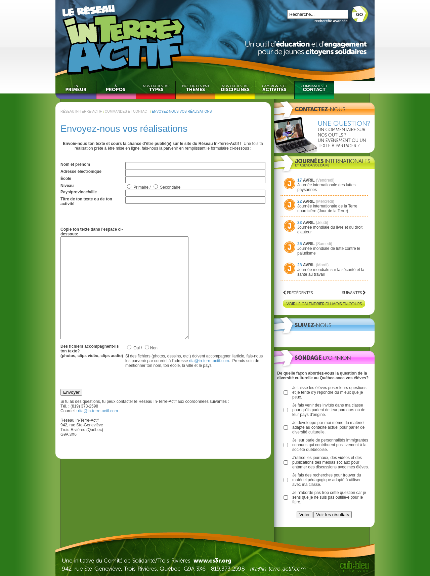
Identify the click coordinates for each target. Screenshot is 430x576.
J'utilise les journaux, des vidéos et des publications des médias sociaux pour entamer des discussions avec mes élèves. (330, 462)
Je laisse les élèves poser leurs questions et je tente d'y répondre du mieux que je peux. (329, 392)
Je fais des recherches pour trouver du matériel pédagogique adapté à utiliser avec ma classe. (326, 480)
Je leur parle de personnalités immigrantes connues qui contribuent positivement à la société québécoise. (330, 445)
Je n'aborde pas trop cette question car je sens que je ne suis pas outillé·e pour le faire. (329, 497)
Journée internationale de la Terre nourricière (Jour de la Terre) (327, 208)
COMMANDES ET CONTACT (127, 111)
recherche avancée (331, 21)
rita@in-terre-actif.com (209, 381)
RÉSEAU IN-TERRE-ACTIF (81, 111)
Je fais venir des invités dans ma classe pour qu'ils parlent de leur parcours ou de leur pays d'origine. (329, 410)
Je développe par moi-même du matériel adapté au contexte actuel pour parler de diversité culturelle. (328, 427)
